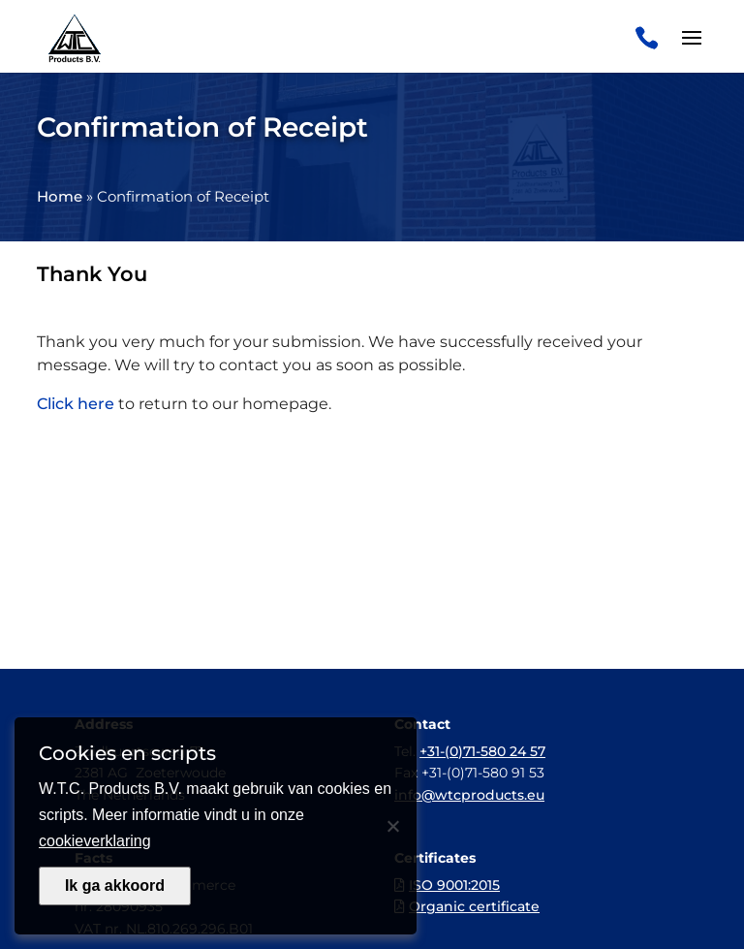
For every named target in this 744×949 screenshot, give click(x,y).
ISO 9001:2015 (454, 885)
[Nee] (392, 826)
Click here (75, 404)
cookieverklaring (95, 841)
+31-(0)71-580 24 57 (482, 751)
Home (59, 196)
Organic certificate (474, 906)
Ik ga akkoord (115, 885)
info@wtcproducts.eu (469, 795)
